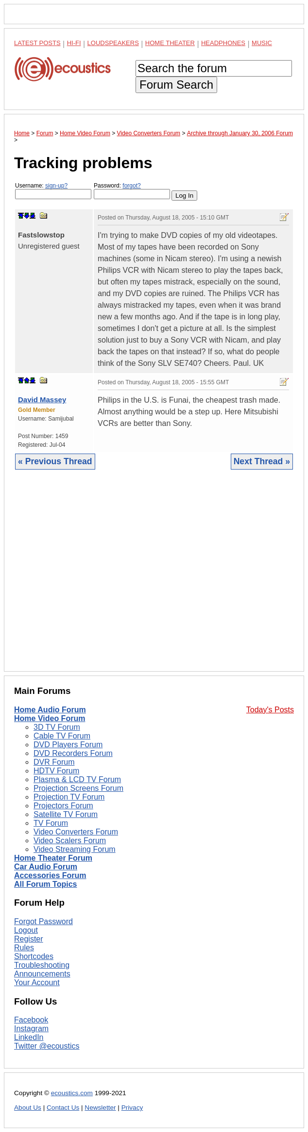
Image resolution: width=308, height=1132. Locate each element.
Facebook (31, 1020)
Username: (53, 190)
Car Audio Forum (45, 867)
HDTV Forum (56, 771)
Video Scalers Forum (70, 840)
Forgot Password (43, 921)
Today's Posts (270, 710)
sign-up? (56, 185)
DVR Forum (54, 762)
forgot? (131, 185)
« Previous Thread (55, 461)
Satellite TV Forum (66, 814)
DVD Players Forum (68, 744)
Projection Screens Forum (78, 788)
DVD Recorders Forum (73, 753)
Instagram (31, 1028)
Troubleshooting (41, 965)
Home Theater (170, 43)
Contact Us (63, 1107)
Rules (24, 947)
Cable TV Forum (62, 736)
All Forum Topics (45, 884)
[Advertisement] (154, 577)
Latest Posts (37, 43)
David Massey (42, 399)
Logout (26, 930)
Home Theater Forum (53, 858)
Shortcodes (33, 956)
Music (262, 43)
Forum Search (176, 84)
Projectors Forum (63, 806)
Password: (132, 190)
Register (28, 939)
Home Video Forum (49, 718)
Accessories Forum (50, 875)
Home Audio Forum (50, 710)
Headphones (223, 43)
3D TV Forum (57, 727)
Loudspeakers (113, 43)
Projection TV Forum (69, 797)
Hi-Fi (74, 43)
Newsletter (100, 1107)
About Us (27, 1107)
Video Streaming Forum (75, 849)
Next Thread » (262, 461)
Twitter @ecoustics (47, 1046)
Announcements (42, 974)
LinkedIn (29, 1037)
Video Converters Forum (76, 832)
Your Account (37, 982)
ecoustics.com (72, 1093)
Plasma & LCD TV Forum (77, 779)
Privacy (132, 1107)
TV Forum (51, 823)
